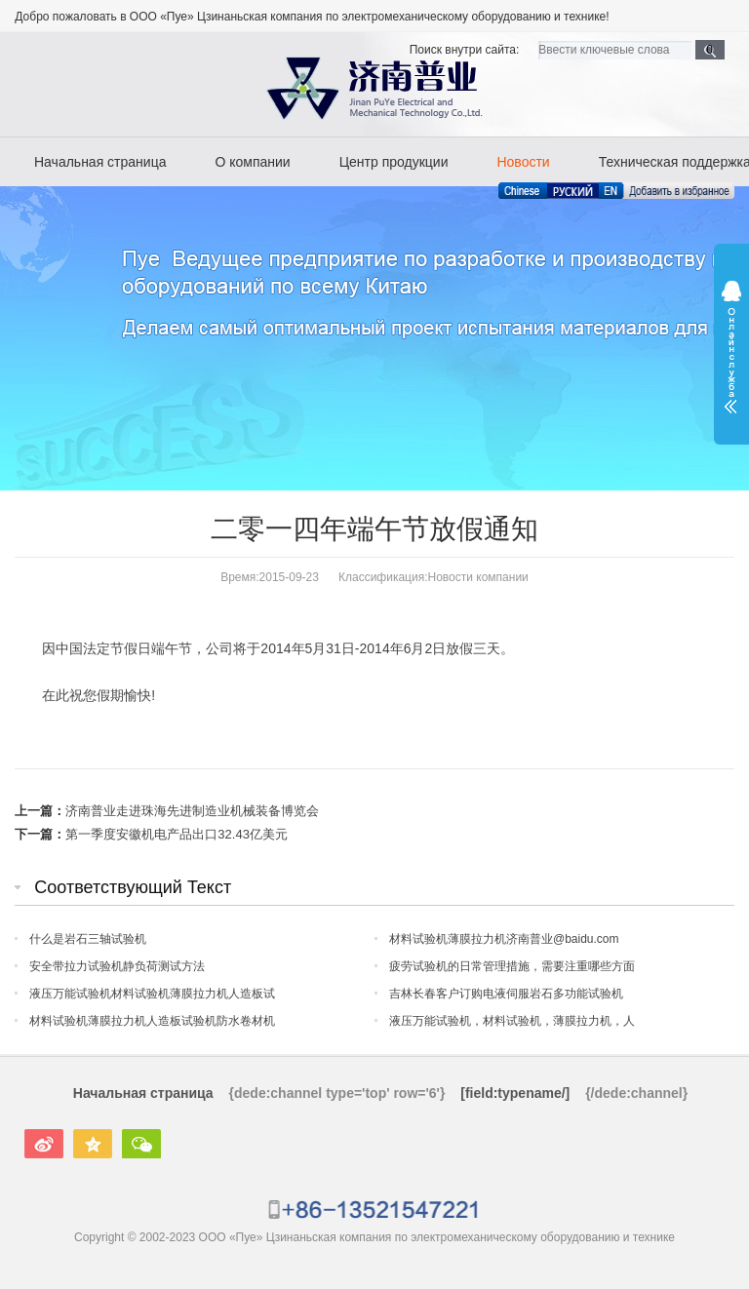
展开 (731, 347)
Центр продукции (394, 162)
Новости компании (478, 577)
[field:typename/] (515, 1093)
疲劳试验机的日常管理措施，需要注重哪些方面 (512, 966)
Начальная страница (100, 162)
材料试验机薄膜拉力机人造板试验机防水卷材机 (152, 1021)
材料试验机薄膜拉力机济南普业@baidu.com (504, 939)
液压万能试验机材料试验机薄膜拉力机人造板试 (152, 993)
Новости (522, 162)
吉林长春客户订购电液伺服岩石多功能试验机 (506, 993)
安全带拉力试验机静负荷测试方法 (117, 966)
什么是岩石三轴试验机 (87, 939)
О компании (252, 162)
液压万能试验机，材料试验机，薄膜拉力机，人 (512, 1021)
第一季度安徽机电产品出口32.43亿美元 (176, 834)
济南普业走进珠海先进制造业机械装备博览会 (192, 810)
